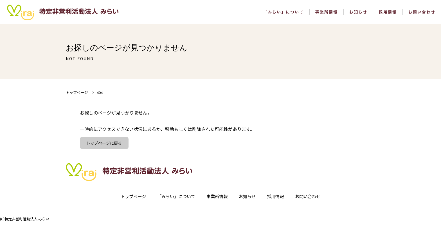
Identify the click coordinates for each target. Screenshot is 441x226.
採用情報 (388, 13)
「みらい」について (283, 13)
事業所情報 (326, 13)
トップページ (129, 199)
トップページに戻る (104, 146)
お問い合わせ (421, 13)
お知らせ (358, 13)
